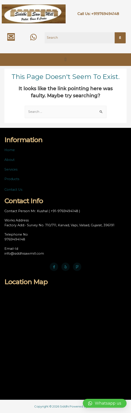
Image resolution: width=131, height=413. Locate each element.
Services (10, 169)
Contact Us (13, 190)
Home (9, 150)
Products (11, 179)
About (9, 160)
